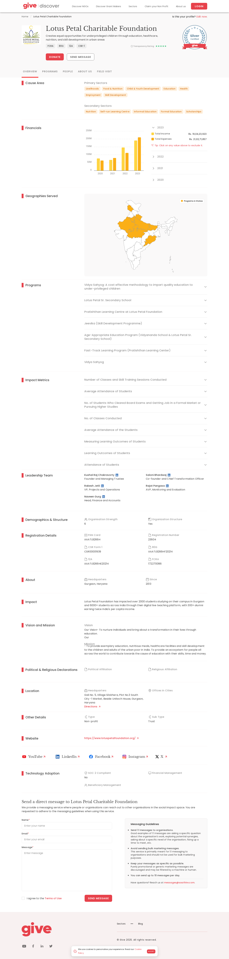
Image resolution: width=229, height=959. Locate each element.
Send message (98, 898)
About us (181, 6)
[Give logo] (67, 929)
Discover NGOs (80, 6)
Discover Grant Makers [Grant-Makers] (108, 6)
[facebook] (33, 947)
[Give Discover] (41, 6)
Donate (54, 57)
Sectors (133, 6)
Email (25, 833)
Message (27, 847)
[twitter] (50, 947)
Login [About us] (199, 6)
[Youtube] (34, 756)
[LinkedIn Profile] (117, 475)
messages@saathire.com (179, 882)
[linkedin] (42, 947)
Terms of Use (53, 898)
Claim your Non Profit (156, 6)
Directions (92, 706)
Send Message (80, 57)
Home (25, 16)
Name (26, 820)
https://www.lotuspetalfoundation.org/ (111, 738)
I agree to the (44, 898)
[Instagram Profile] (135, 756)
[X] (162, 756)
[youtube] (24, 947)
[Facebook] (101, 756)
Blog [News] (137, 923)
